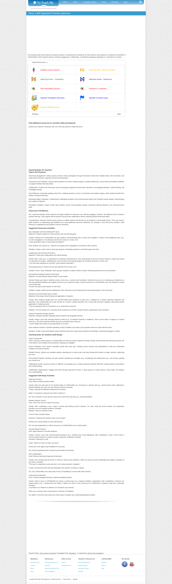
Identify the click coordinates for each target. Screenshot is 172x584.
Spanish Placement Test (52, 568)
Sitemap (104, 562)
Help (31, 571)
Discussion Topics (83, 568)
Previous (35, 114)
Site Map (115, 2)
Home (65, 2)
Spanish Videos (82, 565)
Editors (104, 565)
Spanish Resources (39, 62)
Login (125, 2)
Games (64, 562)
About (32, 568)
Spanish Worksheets (84, 562)
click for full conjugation (95, 553)
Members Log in (35, 562)
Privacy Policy (67, 579)
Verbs (75, 2)
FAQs (104, 2)
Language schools (89, 2)
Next (119, 114)
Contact (32, 565)
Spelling (80, 571)
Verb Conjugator (49, 571)
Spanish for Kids (66, 565)
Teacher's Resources (86, 559)
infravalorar (72, 553)
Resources (49, 559)
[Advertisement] (84, 35)
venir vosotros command (48, 553)
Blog (103, 568)
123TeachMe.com (45, 579)
